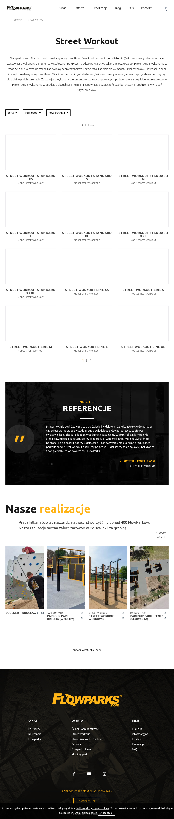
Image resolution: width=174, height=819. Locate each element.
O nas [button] (62, 8)
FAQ (131, 8)
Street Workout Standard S (87, 177)
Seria (11, 112)
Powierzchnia (57, 112)
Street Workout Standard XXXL (30, 291)
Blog (118, 8)
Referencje (34, 734)
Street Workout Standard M (143, 177)
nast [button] (159, 537)
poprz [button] (162, 532)
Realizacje (101, 8)
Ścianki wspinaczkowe (85, 728)
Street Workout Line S (143, 289)
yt (89, 774)
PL (166, 8)
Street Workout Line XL (143, 347)
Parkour (76, 744)
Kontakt (146, 8)
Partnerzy (34, 728)
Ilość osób (31, 112)
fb (38, 613)
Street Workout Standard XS (30, 177)
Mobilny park (80, 754)
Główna (18, 20)
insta (42, 613)
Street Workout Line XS (87, 289)
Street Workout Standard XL (87, 234)
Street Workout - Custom (87, 739)
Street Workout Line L (87, 347)
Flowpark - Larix (81, 749)
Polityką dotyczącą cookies (92, 808)
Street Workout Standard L (30, 234)
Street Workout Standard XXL (143, 234)
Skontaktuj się (87, 801)
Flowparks (34, 739)
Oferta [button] (80, 8)
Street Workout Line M (31, 347)
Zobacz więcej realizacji (87, 650)
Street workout (81, 734)
